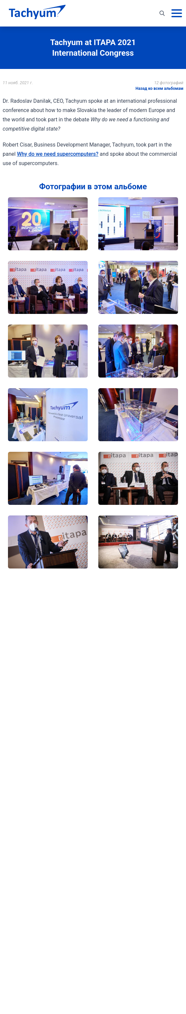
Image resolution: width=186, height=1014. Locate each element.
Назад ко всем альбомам (159, 88)
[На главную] (37, 13)
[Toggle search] (162, 13)
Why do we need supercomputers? (57, 154)
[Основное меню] (176, 13)
